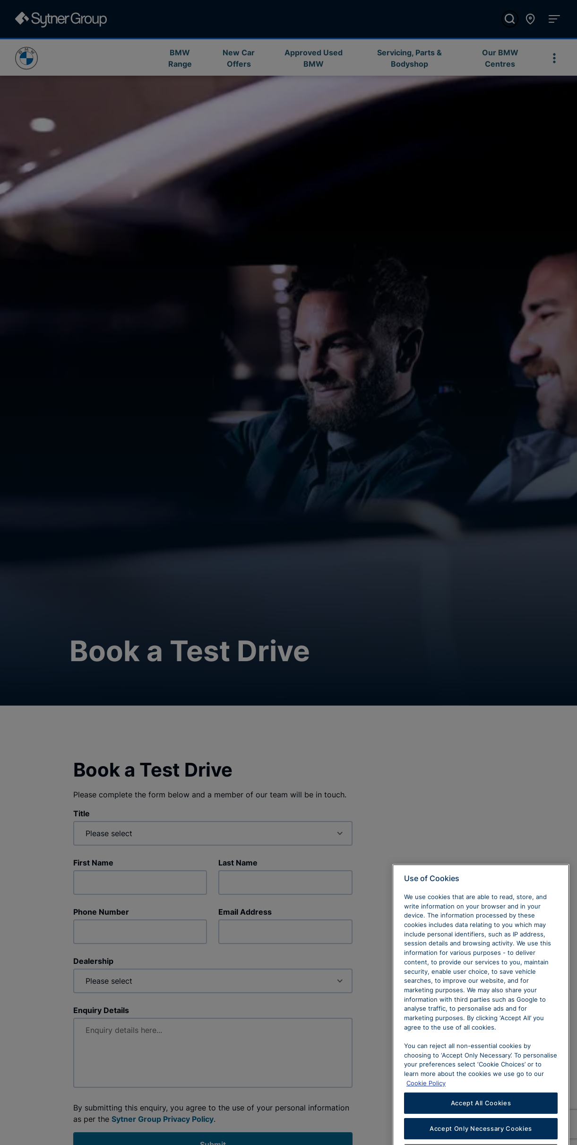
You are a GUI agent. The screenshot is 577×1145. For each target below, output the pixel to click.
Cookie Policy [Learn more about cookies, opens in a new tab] (426, 1097)
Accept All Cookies (481, 1116)
